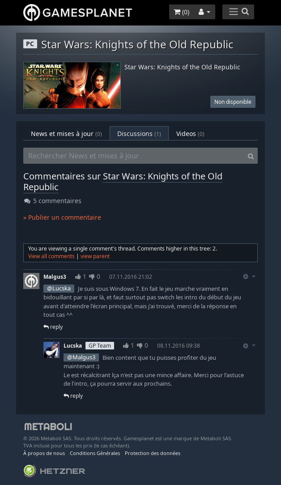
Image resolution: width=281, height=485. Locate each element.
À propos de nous (44, 453)
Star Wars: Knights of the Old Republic (182, 67)
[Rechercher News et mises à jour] (133, 156)
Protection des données (152, 453)
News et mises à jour (66, 133)
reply (53, 327)
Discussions (139, 133)
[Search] (251, 156)
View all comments (51, 256)
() (181, 12)
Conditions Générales (95, 453)
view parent (95, 256)
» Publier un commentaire (62, 217)
